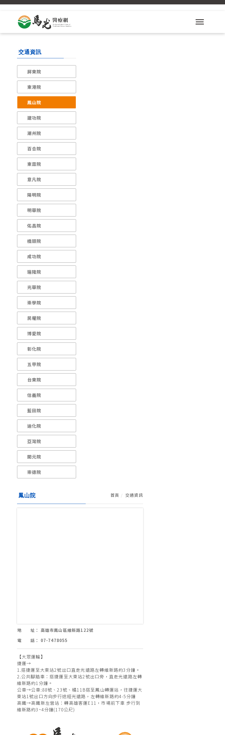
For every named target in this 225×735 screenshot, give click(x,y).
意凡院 (34, 179)
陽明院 (34, 194)
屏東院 (34, 71)
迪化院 (34, 426)
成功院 (34, 256)
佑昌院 (34, 225)
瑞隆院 (34, 271)
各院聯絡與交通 (113, 568)
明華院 (34, 210)
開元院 (34, 456)
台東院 (34, 379)
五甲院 (34, 364)
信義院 (34, 395)
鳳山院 (34, 102)
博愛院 (34, 333)
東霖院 (34, 164)
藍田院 (34, 410)
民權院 (34, 318)
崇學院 (34, 302)
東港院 (34, 87)
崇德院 (34, 472)
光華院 (34, 287)
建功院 (34, 117)
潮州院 (34, 133)
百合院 (34, 148)
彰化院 (34, 348)
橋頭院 (34, 241)
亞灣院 (34, 441)
